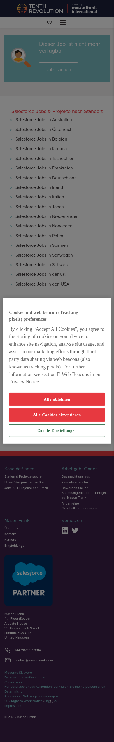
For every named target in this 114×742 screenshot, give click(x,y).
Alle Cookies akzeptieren (57, 415)
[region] (57, 371)
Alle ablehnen (57, 399)
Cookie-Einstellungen (57, 431)
